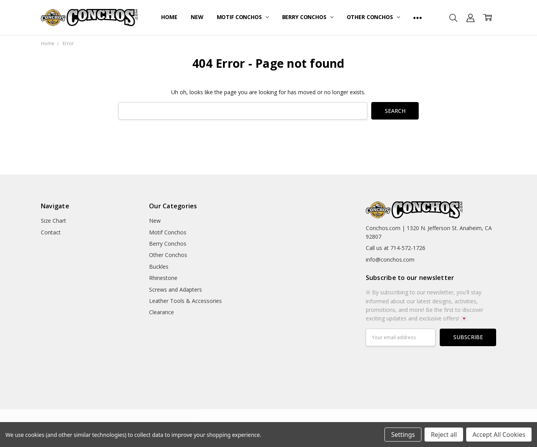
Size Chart (53, 220)
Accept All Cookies (498, 434)
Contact (51, 232)
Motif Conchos (243, 17)
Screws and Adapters (175, 289)
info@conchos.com (390, 259)
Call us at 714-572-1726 (395, 248)
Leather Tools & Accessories (185, 300)
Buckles (158, 266)
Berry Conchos (307, 17)
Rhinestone (163, 278)
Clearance (161, 312)
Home (169, 17)
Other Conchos (373, 17)
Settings (403, 434)
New (197, 17)
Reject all (444, 434)
